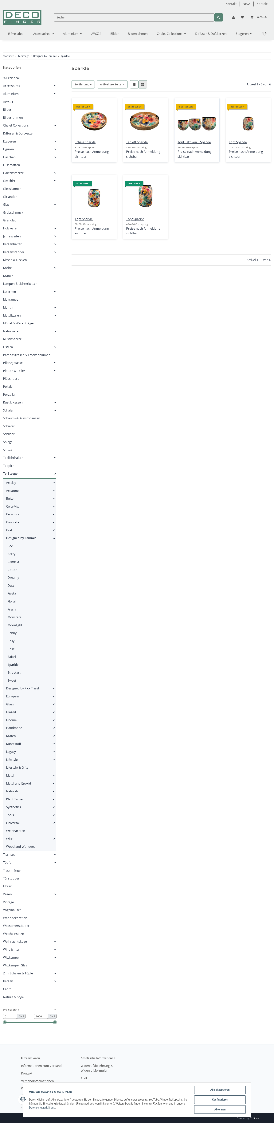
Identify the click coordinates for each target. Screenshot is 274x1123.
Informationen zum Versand (41, 1066)
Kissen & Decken (15, 260)
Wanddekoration (15, 918)
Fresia (12, 609)
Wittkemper (11, 957)
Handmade (14, 728)
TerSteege (10, 473)
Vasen (7, 894)
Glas (6, 204)
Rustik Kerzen (13, 402)
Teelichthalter (13, 458)
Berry (11, 554)
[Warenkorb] (259, 17)
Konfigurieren (220, 1099)
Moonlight (15, 625)
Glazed (11, 712)
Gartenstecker (13, 173)
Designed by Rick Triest (22, 688)
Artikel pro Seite (110, 84)
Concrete (12, 522)
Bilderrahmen (13, 117)
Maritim (8, 307)
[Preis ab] (10, 1016)
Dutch (12, 585)
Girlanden (10, 197)
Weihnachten (15, 831)
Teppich (8, 466)
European (13, 696)
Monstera (15, 617)
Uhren (7, 886)
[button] (233, 17)
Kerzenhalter (12, 244)
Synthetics (13, 807)
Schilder (9, 434)
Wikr (9, 839)
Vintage (8, 902)
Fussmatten (11, 165)
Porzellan (10, 394)
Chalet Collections (16, 125)
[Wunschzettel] (242, 17)
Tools (10, 815)
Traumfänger (12, 870)
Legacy (11, 752)
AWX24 (8, 102)
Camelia (13, 562)
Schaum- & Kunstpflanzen (21, 418)
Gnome (11, 720)
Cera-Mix (12, 506)
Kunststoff (13, 744)
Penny (12, 633)
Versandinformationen (37, 1081)
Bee (10, 546)
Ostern (8, 347)
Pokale (8, 386)
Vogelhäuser (12, 910)
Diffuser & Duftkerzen (18, 133)
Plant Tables (15, 799)
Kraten (11, 736)
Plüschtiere (11, 378)
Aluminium (11, 94)
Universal (13, 823)
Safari (12, 657)
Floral (12, 601)
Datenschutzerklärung (42, 1107)
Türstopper (11, 878)
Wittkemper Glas (15, 965)
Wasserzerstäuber (16, 926)
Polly (11, 641)
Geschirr (9, 181)
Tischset (9, 854)
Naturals (12, 791)
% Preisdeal (11, 78)
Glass (10, 704)
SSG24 (7, 450)
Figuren (8, 149)
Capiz (7, 989)
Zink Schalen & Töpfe (18, 973)
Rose (11, 649)
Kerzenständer (13, 252)
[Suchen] (134, 17)
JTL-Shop (254, 1118)
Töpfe (7, 862)
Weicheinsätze (13, 934)
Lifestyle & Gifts (17, 767)
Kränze (8, 276)
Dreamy (13, 577)
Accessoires (11, 86)
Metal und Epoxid (18, 783)
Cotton (13, 570)
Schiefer (9, 426)
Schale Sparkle (85, 142)
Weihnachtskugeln (16, 941)
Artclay (11, 483)
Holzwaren (10, 228)
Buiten (10, 498)
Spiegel (8, 442)
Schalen (8, 410)
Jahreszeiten (12, 236)
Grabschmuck (13, 212)
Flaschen (9, 157)
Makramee (10, 299)
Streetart (14, 672)
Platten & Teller (14, 371)
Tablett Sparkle (137, 142)
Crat (9, 530)
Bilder (7, 109)
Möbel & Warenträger (18, 323)
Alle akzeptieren (219, 1089)
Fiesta (12, 593)
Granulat (9, 220)
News (247, 4)
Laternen (9, 292)
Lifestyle (12, 760)
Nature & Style (13, 997)
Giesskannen (12, 189)
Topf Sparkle (238, 142)
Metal (10, 775)
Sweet (12, 680)
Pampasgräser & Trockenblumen (26, 355)
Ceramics (12, 514)
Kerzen (8, 981)
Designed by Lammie (21, 538)
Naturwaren (11, 331)
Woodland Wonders (20, 846)
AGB (84, 1078)
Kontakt (231, 4)
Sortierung (81, 84)
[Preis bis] (41, 1016)
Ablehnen (219, 1109)
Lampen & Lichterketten (20, 284)
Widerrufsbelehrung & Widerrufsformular (97, 1068)
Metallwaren (12, 315)
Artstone (12, 491)
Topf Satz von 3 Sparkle (194, 142)
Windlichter (11, 949)
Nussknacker (12, 339)
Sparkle (13, 665)
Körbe (7, 268)
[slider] (5, 1022)
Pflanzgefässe (13, 363)
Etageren (9, 141)
